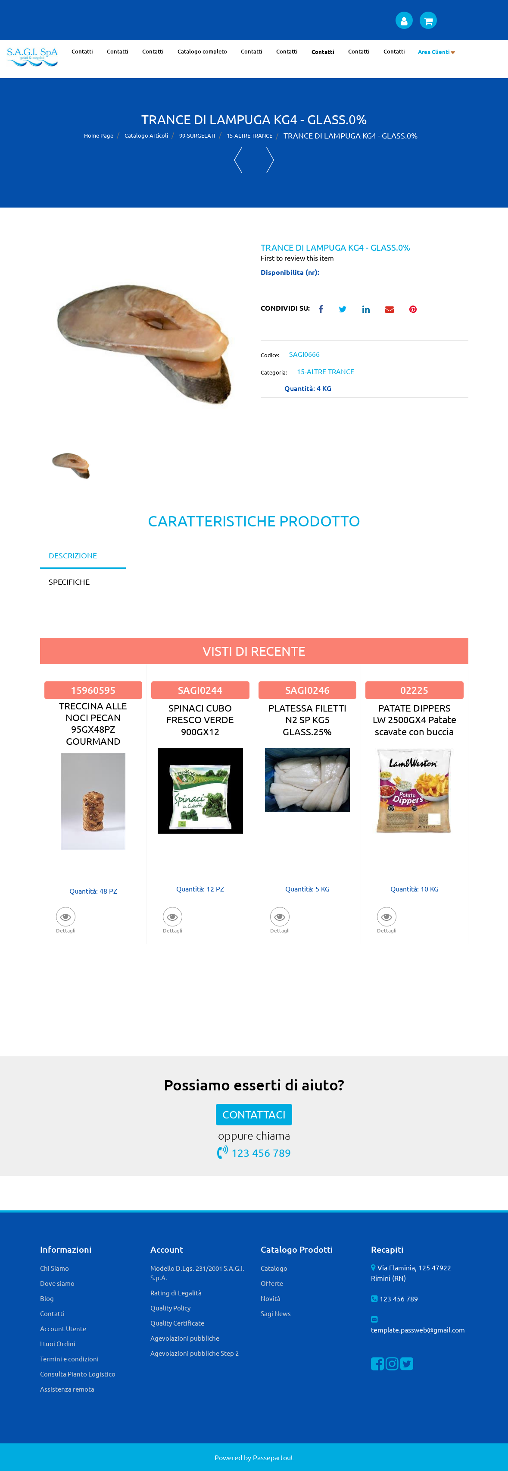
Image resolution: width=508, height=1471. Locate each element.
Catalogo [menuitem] (274, 1268)
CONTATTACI (254, 1114)
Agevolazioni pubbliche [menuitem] (184, 1338)
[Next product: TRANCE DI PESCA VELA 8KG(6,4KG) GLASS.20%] (270, 160)
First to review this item (297, 257)
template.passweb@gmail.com (418, 1329)
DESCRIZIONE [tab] (73, 555)
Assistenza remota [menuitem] (67, 1389)
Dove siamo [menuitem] (57, 1283)
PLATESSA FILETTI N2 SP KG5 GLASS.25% (307, 719)
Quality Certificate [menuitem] (177, 1323)
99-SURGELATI (197, 135)
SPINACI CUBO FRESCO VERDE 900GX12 (200, 719)
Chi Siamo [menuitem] (54, 1268)
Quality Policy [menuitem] (170, 1308)
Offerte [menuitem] (272, 1283)
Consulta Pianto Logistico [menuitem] (77, 1374)
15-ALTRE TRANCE (249, 135)
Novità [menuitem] (270, 1298)
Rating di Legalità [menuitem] (176, 1292)
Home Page (98, 135)
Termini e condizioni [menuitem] (69, 1358)
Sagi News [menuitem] (276, 1313)
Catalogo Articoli (146, 135)
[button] (144, 342)
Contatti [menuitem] (82, 51)
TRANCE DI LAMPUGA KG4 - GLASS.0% (351, 135)
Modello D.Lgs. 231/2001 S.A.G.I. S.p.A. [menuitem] (197, 1273)
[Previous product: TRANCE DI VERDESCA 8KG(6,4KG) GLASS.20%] (238, 160)
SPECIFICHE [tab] (69, 581)
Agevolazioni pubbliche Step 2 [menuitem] (194, 1353)
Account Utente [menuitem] (63, 1328)
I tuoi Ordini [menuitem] (57, 1343)
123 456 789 (254, 1152)
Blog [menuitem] (47, 1298)
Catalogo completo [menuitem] (202, 51)
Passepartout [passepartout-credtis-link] (273, 1457)
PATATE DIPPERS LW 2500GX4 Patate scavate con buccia (414, 719)
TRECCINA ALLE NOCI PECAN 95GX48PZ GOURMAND (93, 723)
